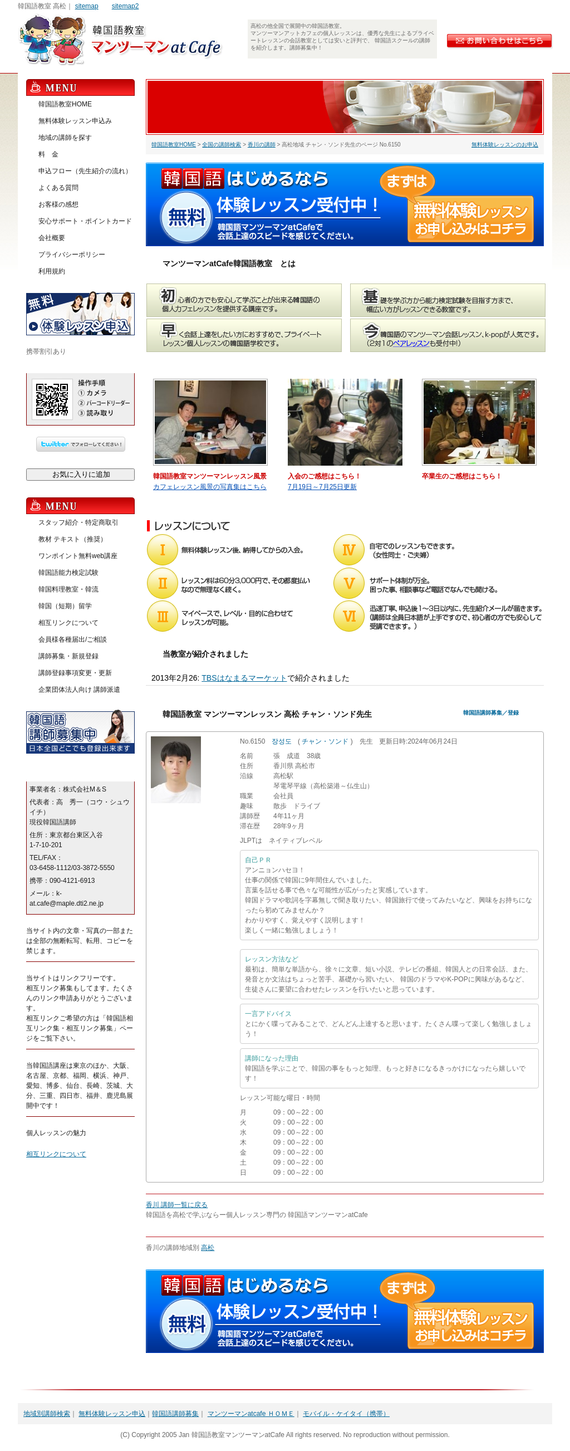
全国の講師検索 (221, 144)
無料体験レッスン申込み (75, 121)
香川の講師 (262, 144)
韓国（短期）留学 (65, 606)
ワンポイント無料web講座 (77, 556)
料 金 (48, 154)
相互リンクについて (68, 623)
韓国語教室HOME (173, 144)
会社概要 (51, 238)
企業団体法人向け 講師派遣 (79, 689)
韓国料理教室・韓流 (68, 589)
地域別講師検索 (46, 1414)
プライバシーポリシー (71, 254)
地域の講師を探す (65, 137)
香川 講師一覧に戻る (177, 1205)
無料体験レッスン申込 (111, 1414)
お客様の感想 (58, 204)
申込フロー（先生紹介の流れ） (85, 171)
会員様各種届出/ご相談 (72, 639)
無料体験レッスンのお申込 (504, 144)
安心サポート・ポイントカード (85, 221)
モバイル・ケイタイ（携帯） (346, 1414)
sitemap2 (125, 6)
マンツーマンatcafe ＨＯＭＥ (251, 1414)
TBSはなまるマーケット (244, 677)
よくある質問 (58, 188)
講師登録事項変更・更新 (75, 673)
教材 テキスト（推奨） (72, 539)
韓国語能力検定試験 (68, 573)
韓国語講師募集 (175, 1414)
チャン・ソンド (325, 741)
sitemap (87, 6)
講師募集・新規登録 (68, 656)
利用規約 (51, 271)
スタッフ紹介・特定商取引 (78, 522)
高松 (207, 1248)
